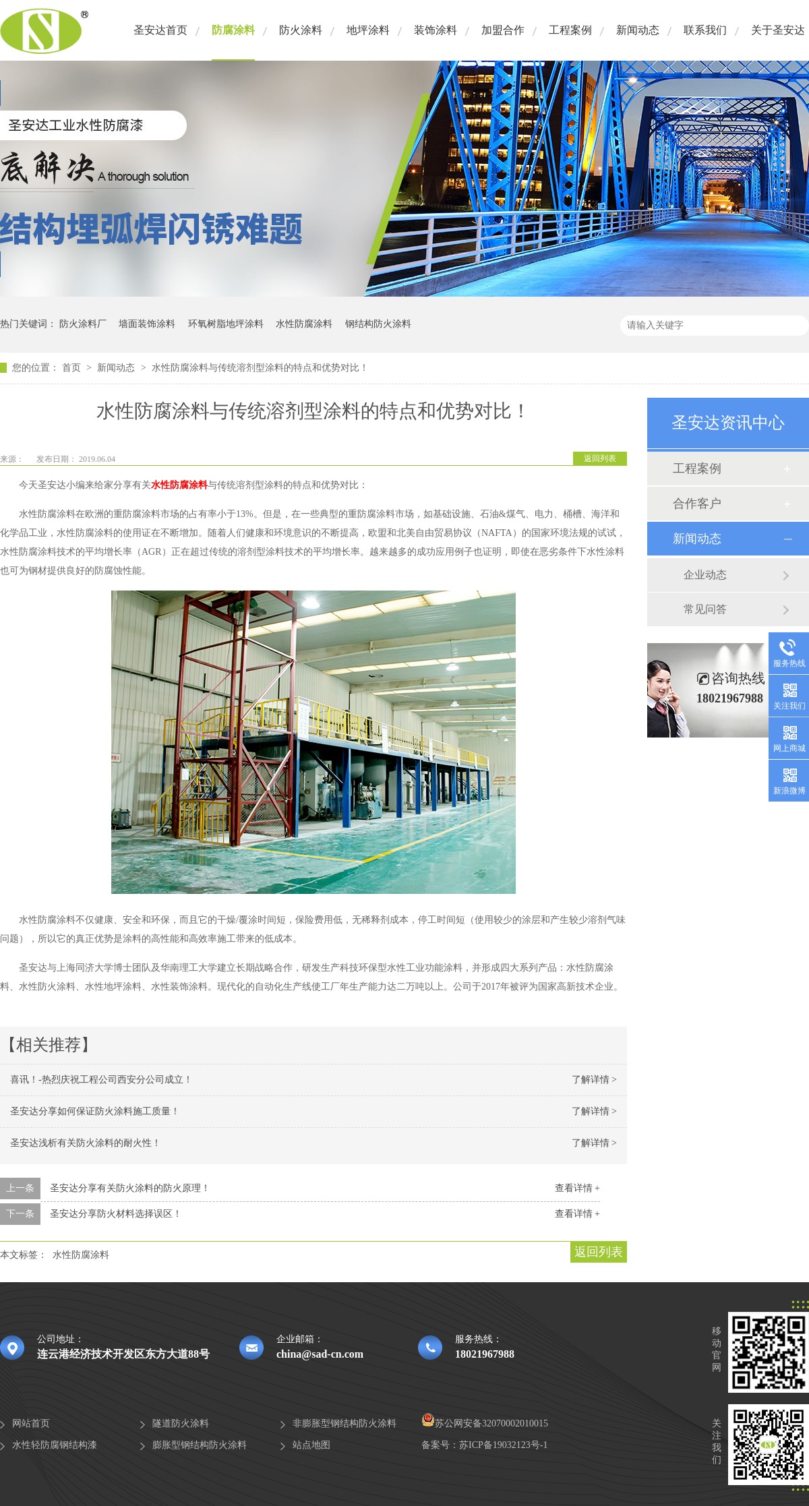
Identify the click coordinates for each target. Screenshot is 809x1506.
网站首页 (31, 1423)
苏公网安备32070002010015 (484, 1423)
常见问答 (705, 609)
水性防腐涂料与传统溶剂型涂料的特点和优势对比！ (260, 368)
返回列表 (600, 458)
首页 (73, 368)
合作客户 (697, 503)
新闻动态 (637, 30)
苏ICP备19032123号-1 (503, 1445)
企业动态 (705, 574)
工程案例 (570, 30)
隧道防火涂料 (180, 1423)
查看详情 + (577, 1188)
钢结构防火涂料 (378, 324)
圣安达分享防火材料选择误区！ (116, 1214)
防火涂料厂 (83, 324)
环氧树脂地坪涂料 (226, 324)
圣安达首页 (160, 30)
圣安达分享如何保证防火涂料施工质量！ (95, 1111)
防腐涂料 (233, 30)
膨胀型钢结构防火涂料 (199, 1445)
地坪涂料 (368, 30)
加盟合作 (503, 30)
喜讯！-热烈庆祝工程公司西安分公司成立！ (101, 1080)
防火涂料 (300, 30)
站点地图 (311, 1445)
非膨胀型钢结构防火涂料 (344, 1423)
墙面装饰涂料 (147, 324)
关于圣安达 (778, 30)
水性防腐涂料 (304, 324)
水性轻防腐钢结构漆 (54, 1445)
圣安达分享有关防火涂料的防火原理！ (130, 1188)
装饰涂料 (435, 30)
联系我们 (705, 30)
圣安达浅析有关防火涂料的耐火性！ (85, 1143)
